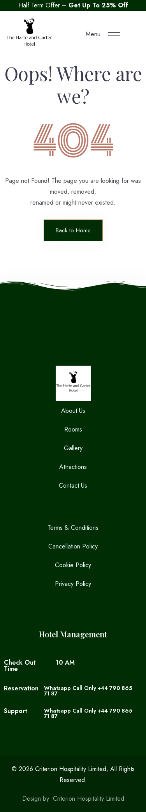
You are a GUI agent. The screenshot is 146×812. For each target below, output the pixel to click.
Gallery (73, 448)
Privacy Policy (73, 583)
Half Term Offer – (73, 5)
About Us (73, 410)
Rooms (73, 429)
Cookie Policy (73, 565)
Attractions (73, 466)
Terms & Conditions (73, 527)
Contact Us (73, 485)
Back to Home (73, 230)
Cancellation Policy (73, 546)
